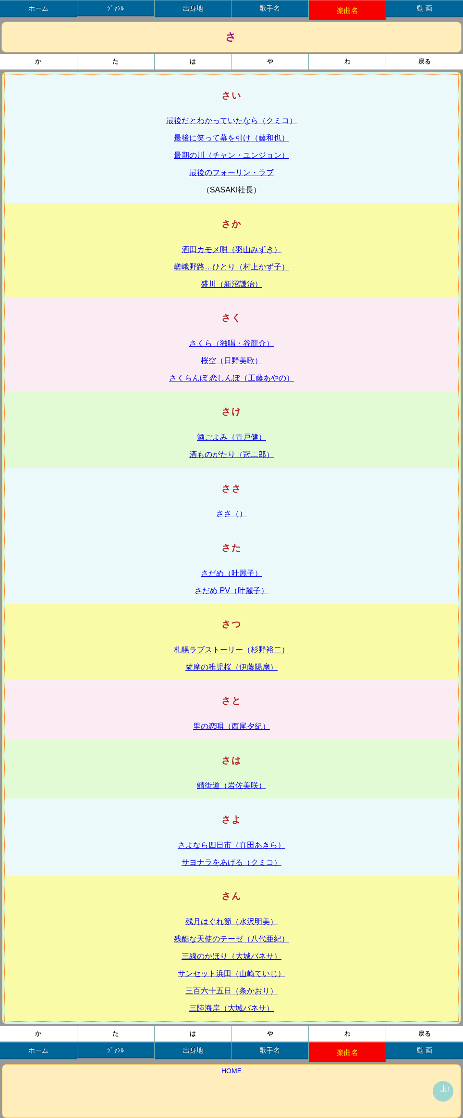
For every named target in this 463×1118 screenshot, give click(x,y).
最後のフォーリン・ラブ (231, 172)
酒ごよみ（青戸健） (231, 436)
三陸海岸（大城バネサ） (231, 1008)
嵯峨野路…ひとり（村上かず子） (231, 266)
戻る (424, 61)
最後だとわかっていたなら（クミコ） (231, 120)
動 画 (424, 8)
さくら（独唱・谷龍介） (231, 343)
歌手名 (270, 8)
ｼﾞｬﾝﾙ (115, 8)
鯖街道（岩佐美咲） (231, 785)
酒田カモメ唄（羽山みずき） (231, 249)
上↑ (445, 1089)
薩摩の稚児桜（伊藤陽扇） (231, 666)
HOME (231, 1071)
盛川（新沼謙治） (231, 284)
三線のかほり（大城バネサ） (231, 956)
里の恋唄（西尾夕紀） (231, 726)
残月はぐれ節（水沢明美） (231, 921)
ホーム (38, 8)
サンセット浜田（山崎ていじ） (231, 973)
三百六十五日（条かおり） (231, 990)
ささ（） (231, 513)
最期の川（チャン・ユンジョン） (231, 155)
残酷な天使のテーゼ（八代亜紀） (231, 938)
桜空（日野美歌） (231, 360)
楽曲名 (347, 10)
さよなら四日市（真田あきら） (231, 844)
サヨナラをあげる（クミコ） (231, 862)
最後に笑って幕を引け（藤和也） (231, 137)
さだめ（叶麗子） (231, 573)
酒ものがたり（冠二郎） (231, 454)
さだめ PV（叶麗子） (231, 590)
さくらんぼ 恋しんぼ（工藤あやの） (231, 377)
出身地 (193, 8)
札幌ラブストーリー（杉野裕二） (231, 649)
